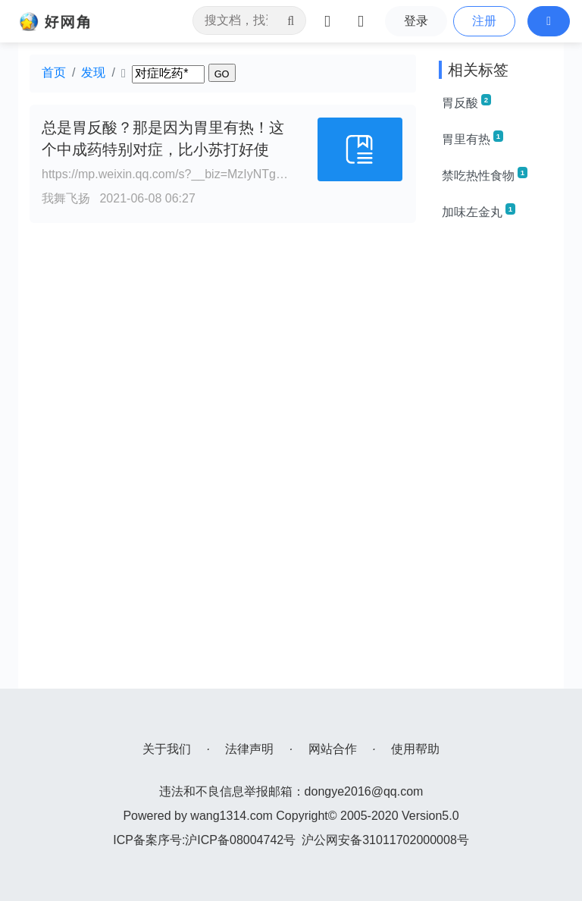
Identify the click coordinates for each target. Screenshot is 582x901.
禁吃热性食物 (484, 174)
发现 (93, 72)
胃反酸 (466, 101)
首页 (54, 72)
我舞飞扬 (66, 198)
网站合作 (332, 748)
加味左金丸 (478, 210)
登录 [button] (416, 20)
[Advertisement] (495, 461)
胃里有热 (472, 138)
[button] (548, 21)
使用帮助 (415, 748)
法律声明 (249, 748)
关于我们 (166, 748)
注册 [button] (484, 20)
